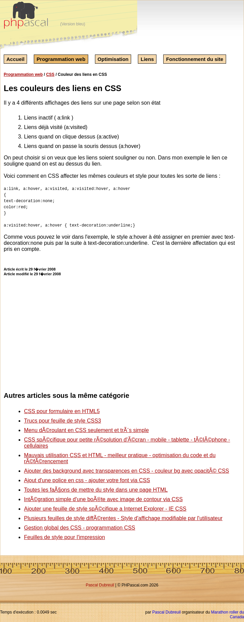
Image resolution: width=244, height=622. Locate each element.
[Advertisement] (192, 327)
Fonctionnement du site (194, 59)
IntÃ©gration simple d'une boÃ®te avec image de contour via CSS (103, 499)
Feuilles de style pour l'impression (64, 537)
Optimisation (113, 59)
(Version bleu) (72, 24)
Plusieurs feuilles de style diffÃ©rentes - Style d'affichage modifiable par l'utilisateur (123, 518)
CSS (50, 74)
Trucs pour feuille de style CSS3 (62, 421)
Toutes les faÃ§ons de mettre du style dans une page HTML (96, 490)
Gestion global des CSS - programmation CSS (79, 528)
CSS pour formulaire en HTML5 (62, 411)
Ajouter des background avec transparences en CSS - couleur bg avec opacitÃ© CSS (126, 471)
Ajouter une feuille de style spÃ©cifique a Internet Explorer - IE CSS (105, 509)
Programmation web (60, 59)
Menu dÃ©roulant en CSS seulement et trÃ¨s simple (86, 430)
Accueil (15, 59)
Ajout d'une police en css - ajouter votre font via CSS (87, 480)
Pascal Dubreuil (100, 585)
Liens (147, 59)
